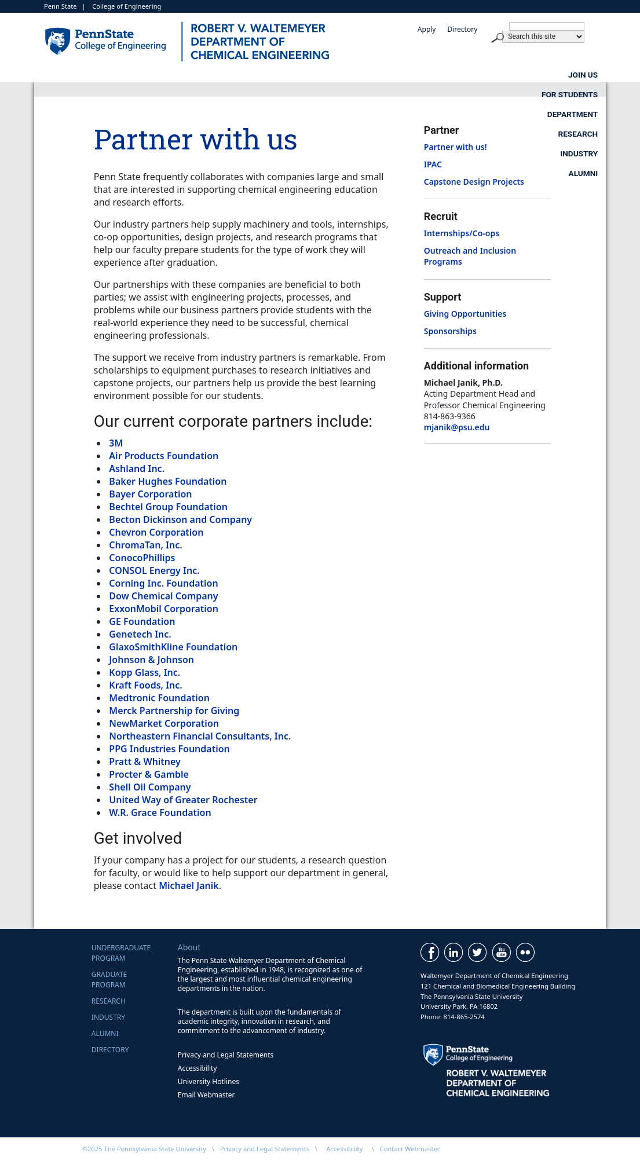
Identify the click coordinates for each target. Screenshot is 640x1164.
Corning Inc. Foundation (163, 583)
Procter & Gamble (149, 774)
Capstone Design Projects (474, 181)
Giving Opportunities (465, 313)
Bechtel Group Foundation (168, 506)
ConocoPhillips (142, 557)
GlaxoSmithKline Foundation (173, 646)
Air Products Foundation (163, 455)
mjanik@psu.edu (457, 427)
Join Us (168, 74)
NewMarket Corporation (164, 723)
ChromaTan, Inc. (145, 545)
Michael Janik (189, 885)
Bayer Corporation (150, 494)
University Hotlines (208, 1081)
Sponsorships (450, 330)
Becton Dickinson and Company (180, 519)
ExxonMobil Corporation (163, 608)
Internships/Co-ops (461, 233)
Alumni (583, 94)
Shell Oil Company (150, 787)
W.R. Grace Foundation (160, 812)
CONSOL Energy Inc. (154, 570)
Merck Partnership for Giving (174, 710)
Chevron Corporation (156, 532)
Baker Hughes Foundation (167, 481)
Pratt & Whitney (145, 761)
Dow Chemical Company (163, 596)
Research (483, 74)
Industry (579, 74)
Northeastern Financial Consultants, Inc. (200, 736)
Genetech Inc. (140, 634)
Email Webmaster (206, 1095)
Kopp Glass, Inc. (144, 672)
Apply (427, 29)
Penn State (60, 6)
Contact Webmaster (410, 1148)
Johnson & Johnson (151, 659)
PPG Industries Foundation (169, 748)
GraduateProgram (109, 979)
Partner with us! (455, 146)
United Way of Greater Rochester (183, 799)
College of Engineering (126, 6)
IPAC (433, 164)
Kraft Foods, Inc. (145, 685)
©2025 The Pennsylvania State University (144, 1148)
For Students (269, 74)
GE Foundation (142, 621)
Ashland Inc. (136, 468)
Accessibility (197, 1068)
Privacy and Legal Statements (225, 1055)
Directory (462, 29)
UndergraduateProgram (121, 953)
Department (379, 74)
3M (116, 443)
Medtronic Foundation (159, 697)
